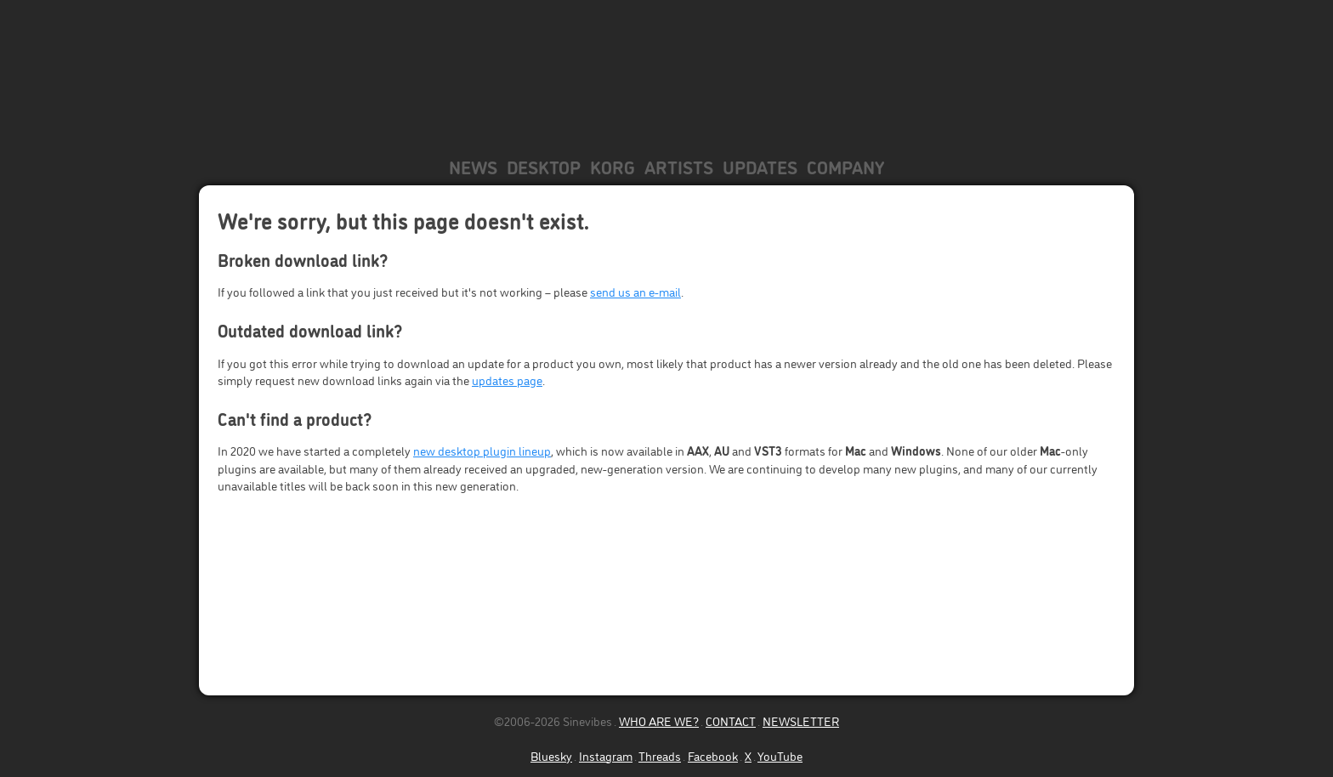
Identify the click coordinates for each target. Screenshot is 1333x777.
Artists (678, 166)
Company (845, 166)
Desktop (544, 166)
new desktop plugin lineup (482, 450)
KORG (612, 166)
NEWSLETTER (801, 720)
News (473, 166)
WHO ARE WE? (659, 720)
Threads (659, 755)
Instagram (605, 755)
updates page (507, 379)
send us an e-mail (635, 291)
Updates (760, 166)
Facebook (713, 755)
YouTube (780, 755)
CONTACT (731, 720)
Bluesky (551, 755)
